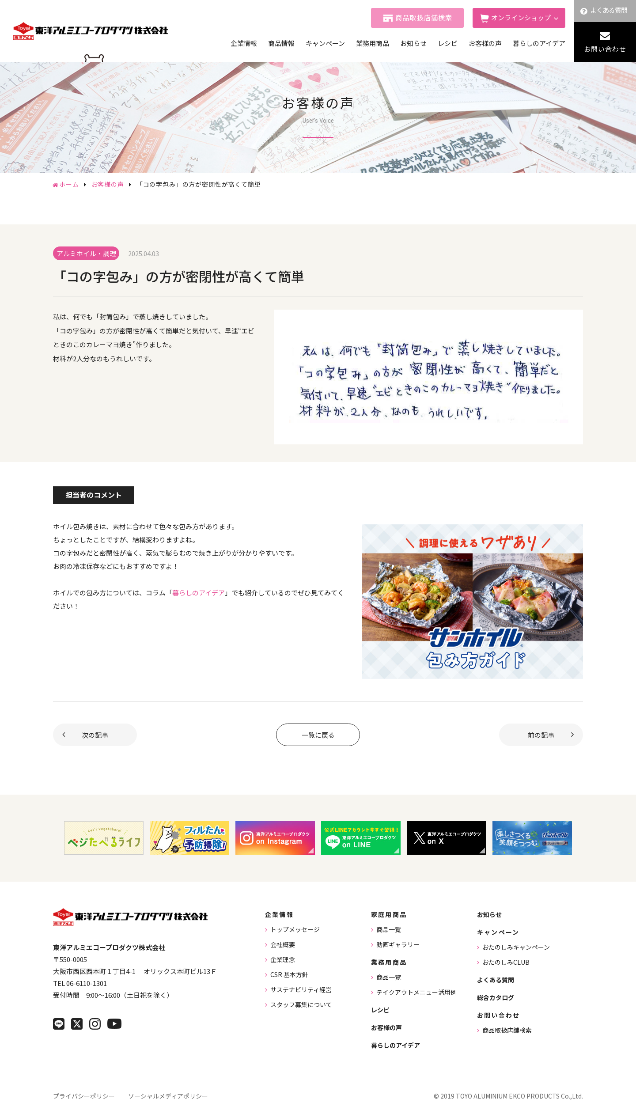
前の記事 (541, 734)
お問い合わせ (605, 48)
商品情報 (281, 43)
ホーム (69, 184)
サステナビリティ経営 (301, 989)
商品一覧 (388, 929)
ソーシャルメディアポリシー (168, 1095)
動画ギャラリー (398, 944)
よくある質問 (609, 10)
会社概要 (282, 944)
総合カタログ (495, 997)
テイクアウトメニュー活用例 (416, 992)
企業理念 (282, 959)
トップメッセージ (295, 929)
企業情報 (244, 43)
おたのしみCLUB (506, 962)
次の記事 (95, 734)
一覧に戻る (318, 734)
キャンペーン (325, 43)
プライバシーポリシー (84, 1095)
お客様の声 (485, 43)
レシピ (448, 43)
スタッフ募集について (301, 1004)
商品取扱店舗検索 (424, 17)
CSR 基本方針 (289, 974)
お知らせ (413, 43)
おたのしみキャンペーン (516, 947)
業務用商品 (372, 43)
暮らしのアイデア (539, 43)
